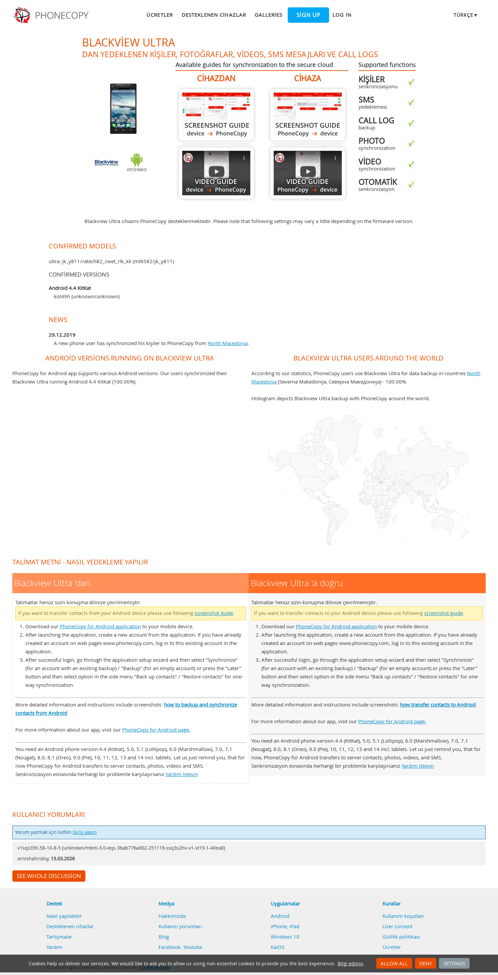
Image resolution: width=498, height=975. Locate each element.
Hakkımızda (172, 915)
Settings (454, 963)
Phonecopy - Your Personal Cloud (51, 15)
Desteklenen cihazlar (214, 14)
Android (280, 915)
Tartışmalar (59, 936)
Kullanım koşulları (403, 915)
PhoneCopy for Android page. (156, 729)
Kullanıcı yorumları (180, 926)
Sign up (308, 15)
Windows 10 (285, 936)
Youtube (192, 947)
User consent (398, 926)
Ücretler (160, 14)
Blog (164, 936)
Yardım (54, 947)
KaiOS (277, 947)
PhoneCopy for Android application (100, 626)
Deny (425, 963)
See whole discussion (49, 876)
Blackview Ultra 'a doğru (307, 114)
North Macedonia (228, 343)
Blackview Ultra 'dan (216, 114)
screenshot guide (214, 613)
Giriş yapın (85, 832)
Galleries (268, 14)
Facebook (170, 947)
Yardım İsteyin (182, 774)
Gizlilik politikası (401, 936)
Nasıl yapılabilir (64, 915)
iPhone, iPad (285, 926)
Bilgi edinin (350, 964)
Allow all (394, 963)
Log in (341, 14)
